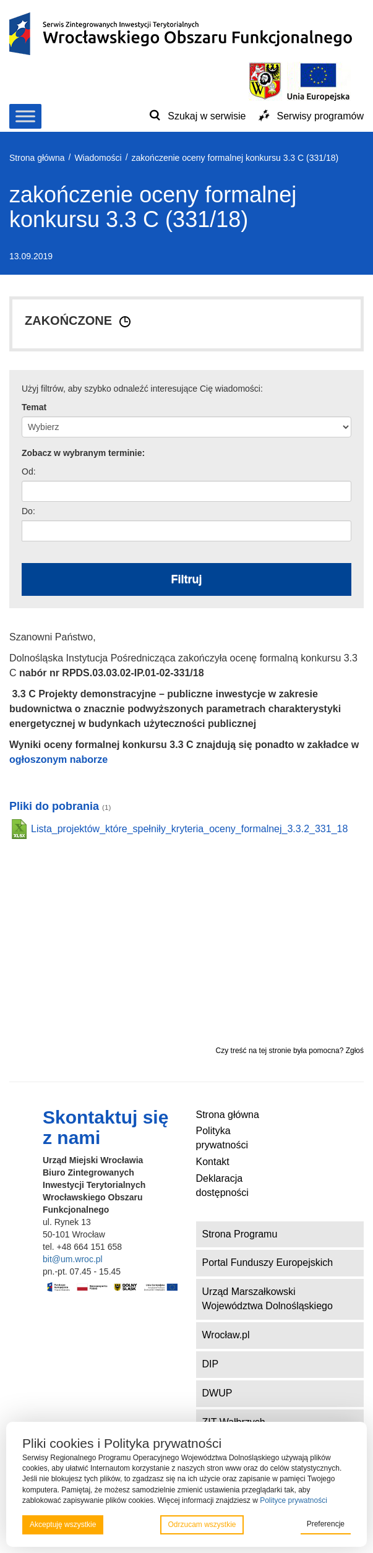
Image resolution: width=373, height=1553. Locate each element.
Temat (34, 407)
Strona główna (227, 1114)
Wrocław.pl (226, 1335)
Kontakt (212, 1161)
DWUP (217, 1393)
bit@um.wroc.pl (73, 1259)
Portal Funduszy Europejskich (267, 1262)
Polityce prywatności (293, 1500)
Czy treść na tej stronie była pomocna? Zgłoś (290, 1050)
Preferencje (326, 1524)
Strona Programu (240, 1234)
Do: (28, 511)
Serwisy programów (320, 116)
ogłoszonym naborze (58, 759)
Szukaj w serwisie (207, 116)
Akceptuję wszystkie (63, 1524)
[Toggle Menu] (25, 116)
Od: (29, 471)
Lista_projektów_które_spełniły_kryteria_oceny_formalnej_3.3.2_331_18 (189, 829)
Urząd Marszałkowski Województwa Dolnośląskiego (267, 1298)
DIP (210, 1364)
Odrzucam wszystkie (202, 1524)
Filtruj (186, 579)
